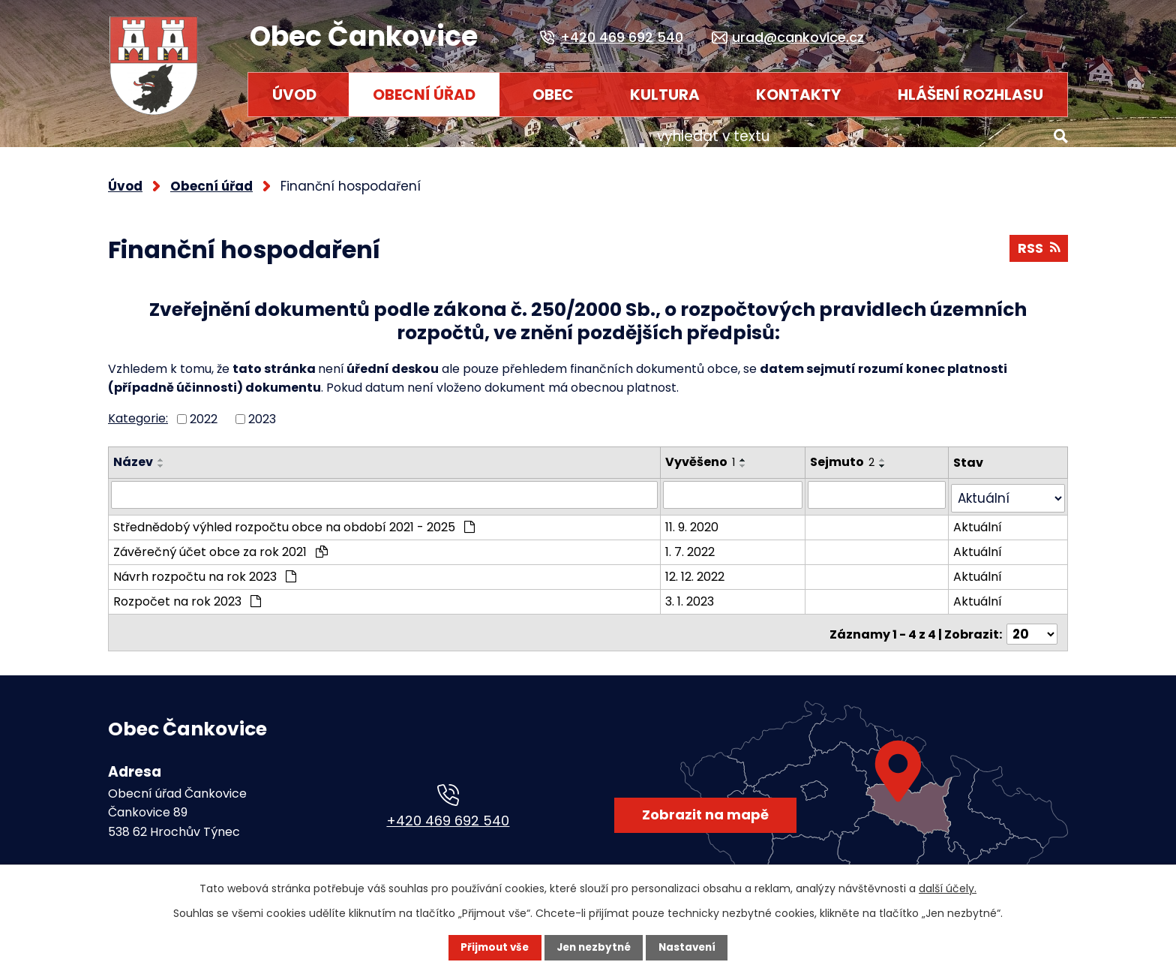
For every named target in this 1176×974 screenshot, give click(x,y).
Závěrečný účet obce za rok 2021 (220, 539)
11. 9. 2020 (698, 514)
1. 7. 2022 (697, 539)
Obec (553, 94)
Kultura (665, 94)
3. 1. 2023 (696, 588)
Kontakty (798, 94)
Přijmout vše (491, 947)
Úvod (294, 94)
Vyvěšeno (707, 454)
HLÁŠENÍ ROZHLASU (970, 94)
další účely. (947, 888)
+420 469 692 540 (447, 804)
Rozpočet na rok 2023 (187, 588)
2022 (204, 411)
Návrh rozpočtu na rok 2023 (204, 564)
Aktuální (982, 514)
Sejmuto (850, 454)
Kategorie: (138, 410)
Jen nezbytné (593, 947)
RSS (1038, 242)
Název (133, 454)
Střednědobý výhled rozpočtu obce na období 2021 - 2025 (294, 514)
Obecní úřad (424, 94)
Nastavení (690, 947)
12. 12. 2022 (701, 564)
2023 (262, 411)
